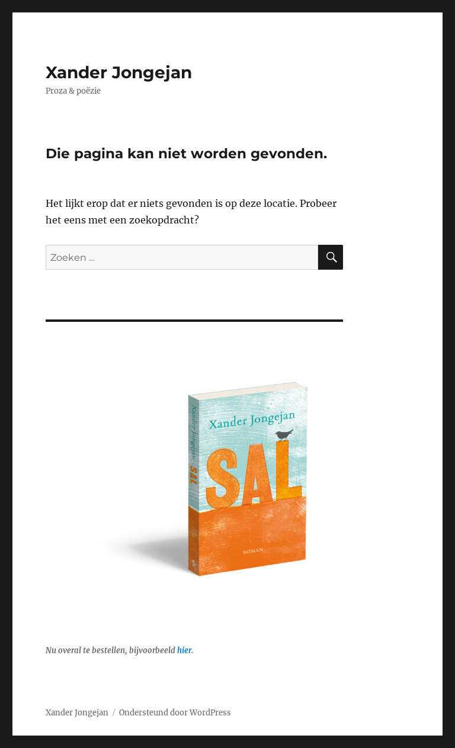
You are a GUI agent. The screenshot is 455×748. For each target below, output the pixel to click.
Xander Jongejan (119, 72)
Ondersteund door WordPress (175, 713)
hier (184, 650)
